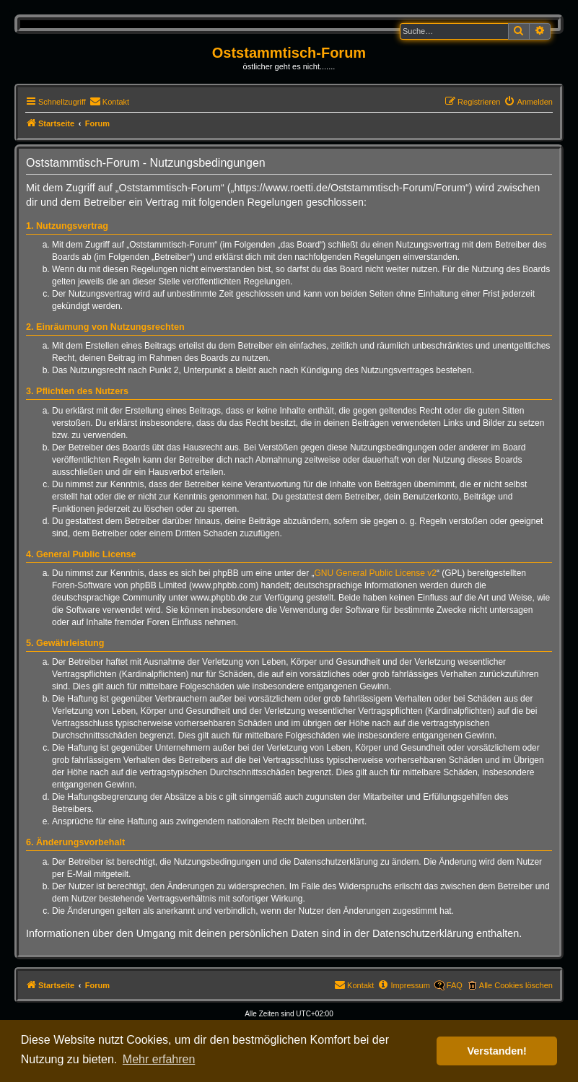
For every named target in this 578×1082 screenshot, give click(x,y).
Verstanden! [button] (497, 1051)
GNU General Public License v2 (376, 573)
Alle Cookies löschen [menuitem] (516, 985)
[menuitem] (109, 101)
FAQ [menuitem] (455, 985)
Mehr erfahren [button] (159, 1059)
